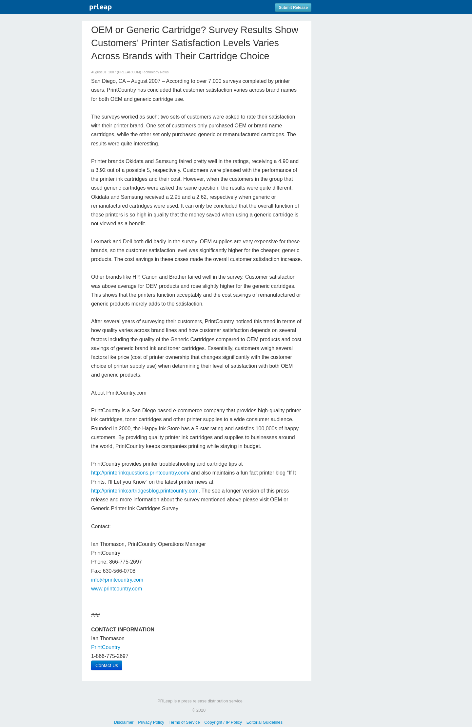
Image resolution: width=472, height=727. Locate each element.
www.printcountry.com (116, 588)
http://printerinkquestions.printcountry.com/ (140, 472)
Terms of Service (184, 722)
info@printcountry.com (117, 580)
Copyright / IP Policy (223, 722)
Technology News (155, 72)
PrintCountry (105, 647)
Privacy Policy (151, 722)
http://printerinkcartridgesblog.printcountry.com (145, 491)
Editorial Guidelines (264, 722)
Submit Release (293, 7)
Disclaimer (124, 722)
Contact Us (106, 665)
